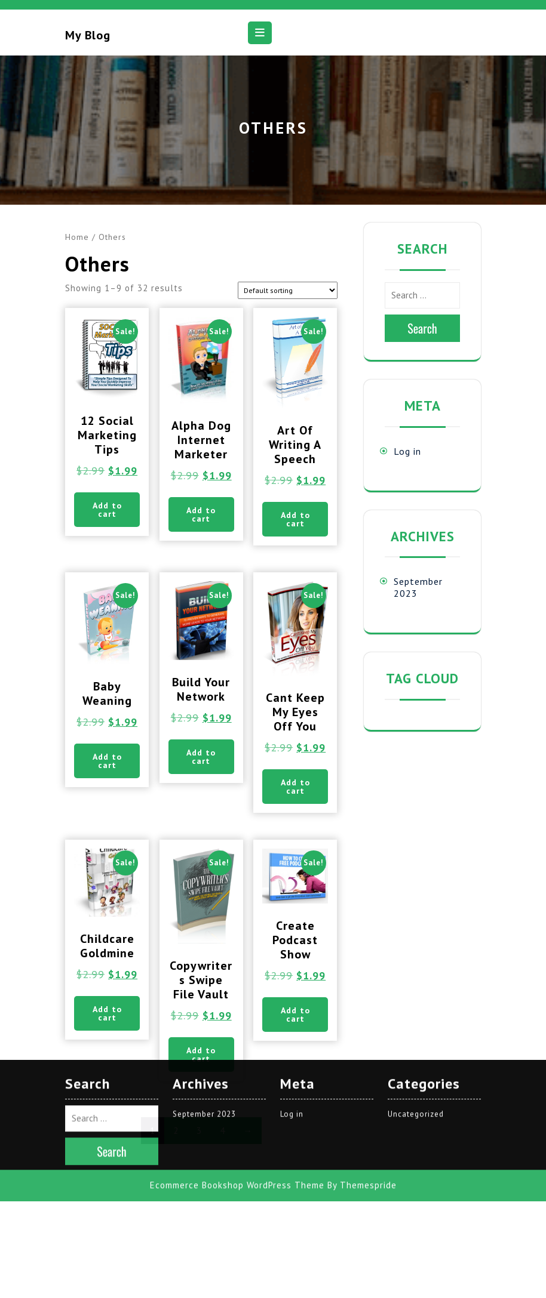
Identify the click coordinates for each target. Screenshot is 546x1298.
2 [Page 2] (176, 1130)
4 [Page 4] (222, 1130)
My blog (88, 35)
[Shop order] (288, 290)
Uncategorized (416, 959)
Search (422, 328)
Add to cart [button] (107, 509)
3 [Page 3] (199, 1130)
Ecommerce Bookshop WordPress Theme (237, 1029)
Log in (407, 451)
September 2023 (204, 959)
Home (77, 237)
